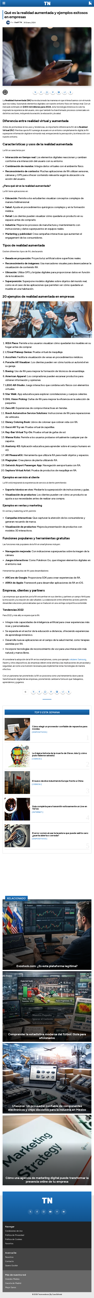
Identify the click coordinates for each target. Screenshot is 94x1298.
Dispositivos (39, 732)
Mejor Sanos (10, 1287)
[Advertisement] (47, 876)
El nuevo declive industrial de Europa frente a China (57, 781)
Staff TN (18, 22)
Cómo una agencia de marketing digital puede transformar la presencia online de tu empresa (47, 1179)
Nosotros (9, 1257)
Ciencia (37, 759)
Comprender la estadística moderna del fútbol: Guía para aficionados (47, 1036)
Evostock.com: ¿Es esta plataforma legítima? (47, 966)
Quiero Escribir (11, 1265)
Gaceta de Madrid (13, 1283)
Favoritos (9, 1243)
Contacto (9, 1261)
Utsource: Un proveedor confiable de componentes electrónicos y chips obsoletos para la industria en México (47, 1107)
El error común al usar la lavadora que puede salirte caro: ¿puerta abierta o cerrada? (60, 834)
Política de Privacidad (14, 1235)
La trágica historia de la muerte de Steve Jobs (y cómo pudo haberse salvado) (59, 754)
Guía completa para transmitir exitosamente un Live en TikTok (59, 807)
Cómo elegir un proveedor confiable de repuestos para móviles (59, 727)
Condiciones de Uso (14, 1231)
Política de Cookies (13, 1239)
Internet (37, 812)
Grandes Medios (12, 1279)
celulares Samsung (77, 659)
